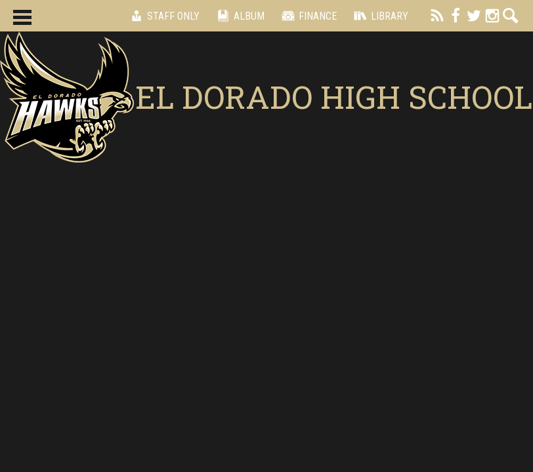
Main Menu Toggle (22, 17)
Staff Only (163, 16)
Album (239, 16)
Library (379, 16)
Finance (307, 16)
